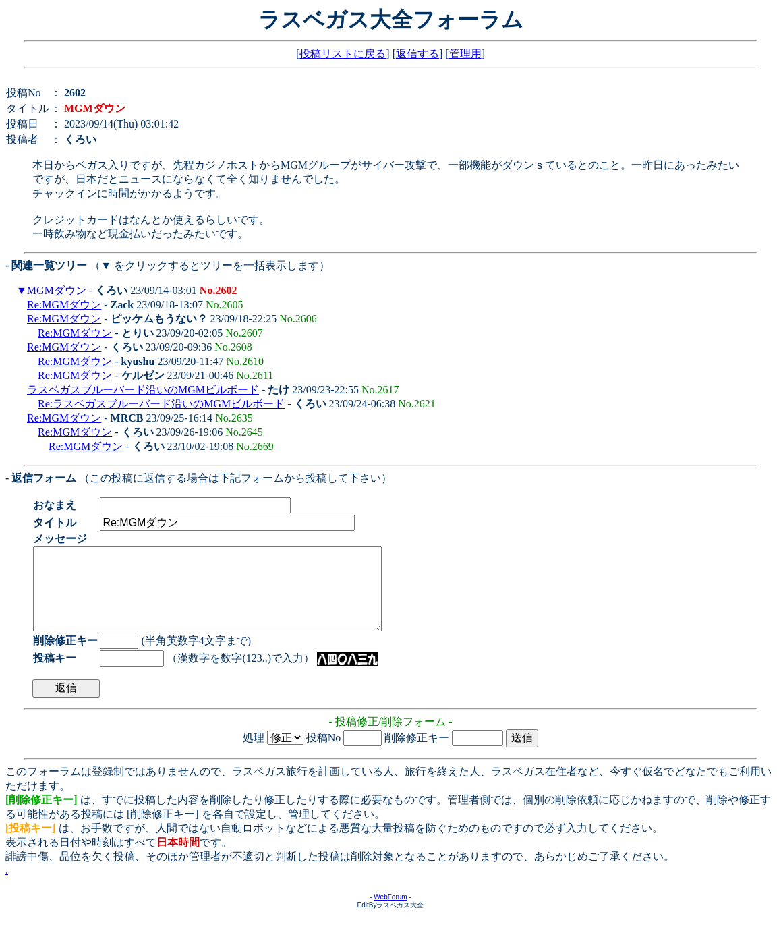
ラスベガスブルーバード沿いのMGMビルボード (143, 389)
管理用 (465, 53)
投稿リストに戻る (342, 53)
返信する (417, 53)
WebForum (390, 913)
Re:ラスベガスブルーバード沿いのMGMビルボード (161, 403)
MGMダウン (56, 290)
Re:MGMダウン (64, 304)
